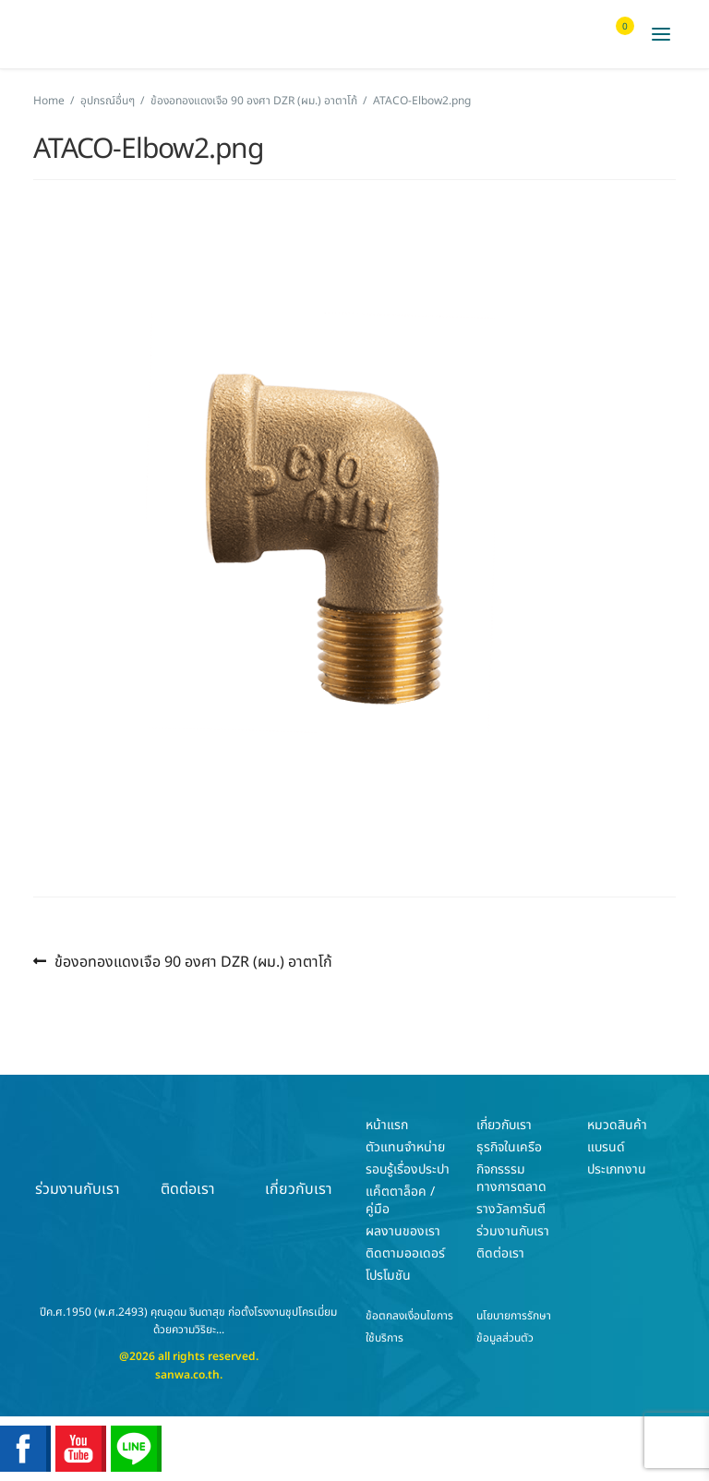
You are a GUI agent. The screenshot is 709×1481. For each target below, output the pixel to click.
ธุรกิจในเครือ (509, 1147)
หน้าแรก (387, 1125)
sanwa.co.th (187, 1375)
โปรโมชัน (388, 1275)
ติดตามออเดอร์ (405, 1253)
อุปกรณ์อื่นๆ (107, 100)
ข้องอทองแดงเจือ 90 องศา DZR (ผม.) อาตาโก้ (253, 100)
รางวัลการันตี (511, 1209)
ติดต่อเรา (188, 1157)
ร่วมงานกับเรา (77, 1157)
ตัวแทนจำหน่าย (405, 1147)
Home (49, 100)
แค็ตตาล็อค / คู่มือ (400, 1200)
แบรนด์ (606, 1147)
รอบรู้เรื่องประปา (408, 1169)
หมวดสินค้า (617, 1125)
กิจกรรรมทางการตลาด (511, 1178)
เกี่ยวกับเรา (298, 1157)
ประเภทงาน (616, 1169)
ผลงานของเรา (403, 1231)
